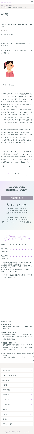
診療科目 (4, 385)
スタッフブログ (9, 6)
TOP (2, 6)
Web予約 (5, 414)
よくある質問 (6, 404)
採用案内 (4, 419)
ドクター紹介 (6, 390)
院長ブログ (5, 395)
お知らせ (4, 409)
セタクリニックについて (9, 375)
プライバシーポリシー (8, 424)
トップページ (6, 370)
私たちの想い (6, 380)
